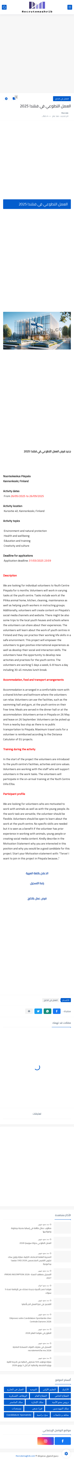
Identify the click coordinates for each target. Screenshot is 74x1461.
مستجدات (16, 1408)
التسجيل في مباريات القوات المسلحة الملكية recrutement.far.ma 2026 (32, 1348)
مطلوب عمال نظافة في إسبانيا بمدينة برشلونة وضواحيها (31, 1230)
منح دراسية (42, 1415)
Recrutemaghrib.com (25, 1456)
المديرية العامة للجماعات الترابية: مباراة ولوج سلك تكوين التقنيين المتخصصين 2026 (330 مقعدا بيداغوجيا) (29, 1260)
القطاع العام (41, 1395)
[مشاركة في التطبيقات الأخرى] (29, 1011)
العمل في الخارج (62, 99)
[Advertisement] (37, 54)
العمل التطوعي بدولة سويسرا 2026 (35, 1243)
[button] (57, 1011)
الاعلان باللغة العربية (37, 873)
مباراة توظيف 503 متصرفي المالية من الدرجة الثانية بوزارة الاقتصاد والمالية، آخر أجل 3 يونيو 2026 (29, 1363)
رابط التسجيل (37, 883)
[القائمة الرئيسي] (69, 7)
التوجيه (33, 1389)
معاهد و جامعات (61, 1415)
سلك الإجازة (37, 1402)
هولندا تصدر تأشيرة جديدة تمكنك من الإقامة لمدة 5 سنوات (28, 1291)
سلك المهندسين (61, 1408)
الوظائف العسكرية (18, 1395)
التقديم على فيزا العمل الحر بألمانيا (36, 1304)
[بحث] (4, 7)
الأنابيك (65, 1389)
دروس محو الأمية (60, 1402)
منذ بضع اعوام (43, 1285)
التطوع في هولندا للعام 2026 (38, 1333)
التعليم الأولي (49, 1389)
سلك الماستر (16, 1402)
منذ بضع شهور (43, 1224)
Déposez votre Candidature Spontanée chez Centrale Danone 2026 (30, 1320)
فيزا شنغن (37, 1408)
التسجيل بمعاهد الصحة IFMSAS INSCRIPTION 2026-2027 (28, 1276)
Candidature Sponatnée (19, 1415)
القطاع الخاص (62, 1395)
